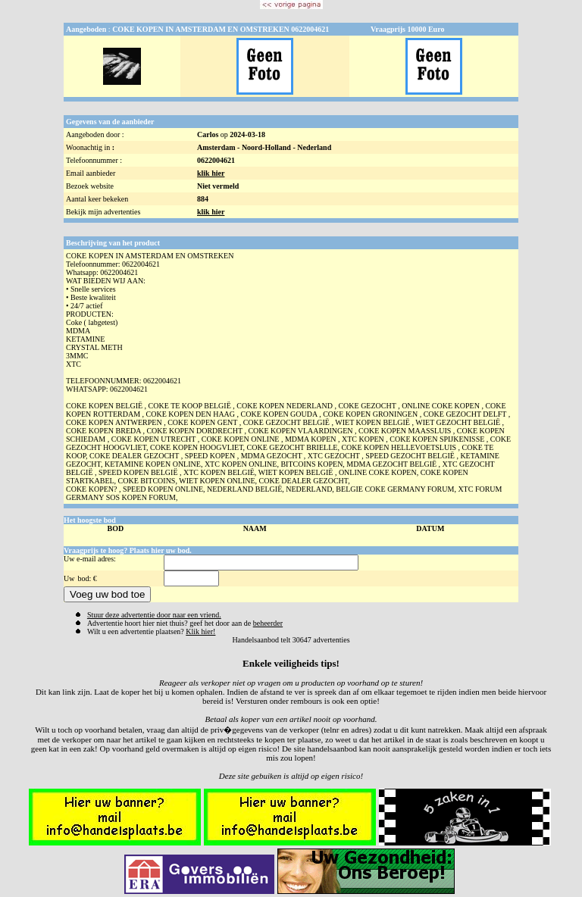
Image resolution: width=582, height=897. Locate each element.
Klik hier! (200, 631)
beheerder (268, 623)
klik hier (210, 173)
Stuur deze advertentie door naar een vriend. (154, 615)
